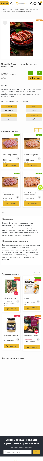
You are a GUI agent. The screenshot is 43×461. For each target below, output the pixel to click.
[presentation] (36, 130)
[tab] (6, 213)
